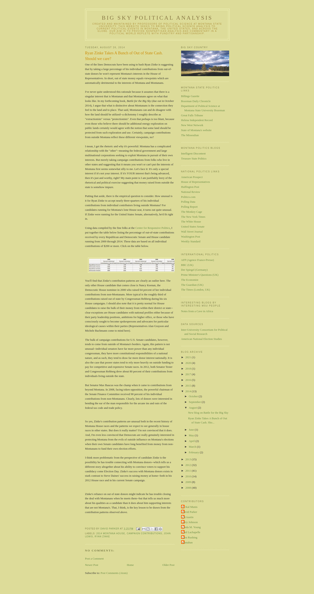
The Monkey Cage (191, 211)
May (192, 435)
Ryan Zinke (102, 536)
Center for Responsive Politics (152, 227)
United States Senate (193, 226)
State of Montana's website (196, 130)
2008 (188, 487)
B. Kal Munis (189, 506)
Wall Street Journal (192, 231)
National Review (190, 191)
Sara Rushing (189, 537)
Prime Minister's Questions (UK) (200, 274)
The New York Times (193, 216)
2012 (188, 465)
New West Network (192, 125)
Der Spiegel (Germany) (194, 269)
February (194, 452)
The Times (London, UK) (195, 289)
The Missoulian (190, 135)
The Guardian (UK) (192, 284)
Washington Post (190, 236)
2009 (188, 482)
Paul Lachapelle (191, 532)
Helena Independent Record (197, 120)
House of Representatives (195, 181)
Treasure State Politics (194, 158)
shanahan (187, 542)
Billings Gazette (190, 96)
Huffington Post (190, 186)
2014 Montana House (110, 533)
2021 (188, 357)
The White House (191, 221)
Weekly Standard (191, 241)
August (193, 407)
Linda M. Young (191, 527)
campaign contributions (144, 533)
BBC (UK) (187, 265)
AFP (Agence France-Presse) (197, 260)
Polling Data (188, 201)
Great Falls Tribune (192, 115)
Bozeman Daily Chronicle (196, 101)
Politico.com (188, 197)
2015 (188, 385)
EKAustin (188, 517)
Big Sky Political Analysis (157, 18)
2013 (188, 459)
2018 (188, 368)
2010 (188, 476)
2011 (188, 470)
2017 (188, 374)
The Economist (189, 279)
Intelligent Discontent (193, 153)
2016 (188, 380)
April (192, 441)
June (192, 429)
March (193, 446)
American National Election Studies (201, 339)
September (195, 402)
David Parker (189, 512)
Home (130, 565)
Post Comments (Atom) (114, 573)
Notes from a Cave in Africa (197, 311)
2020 (188, 363)
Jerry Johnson (190, 522)
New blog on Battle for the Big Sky (208, 412)
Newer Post (91, 565)
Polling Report (189, 206)
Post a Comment (94, 558)
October (194, 396)
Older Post (168, 565)
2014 (188, 391)
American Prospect (192, 177)
